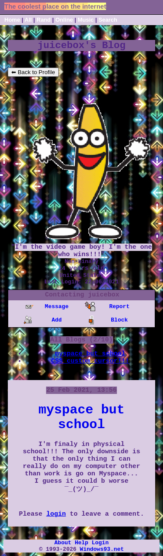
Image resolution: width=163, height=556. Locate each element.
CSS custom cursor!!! (90, 361)
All (29, 19)
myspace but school (90, 354)
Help (81, 543)
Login (100, 543)
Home (12, 19)
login (56, 514)
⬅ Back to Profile (33, 72)
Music (86, 19)
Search (107, 19)
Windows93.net (102, 549)
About (62, 543)
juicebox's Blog (81, 45)
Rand (44, 19)
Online (64, 19)
